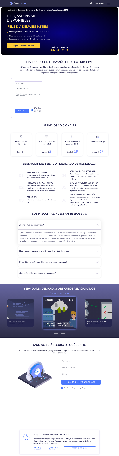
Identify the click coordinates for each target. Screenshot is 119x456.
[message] (81, 374)
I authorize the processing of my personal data (77, 388)
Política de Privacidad (37, 448)
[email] (81, 367)
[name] (81, 361)
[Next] (63, 333)
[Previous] (56, 333)
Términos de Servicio (53, 448)
